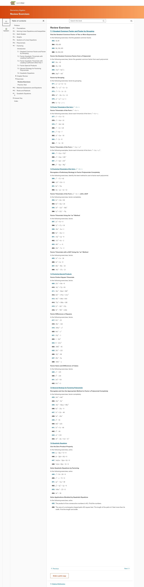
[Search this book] (85, 20)
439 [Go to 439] (53, 420)
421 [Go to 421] (53, 335)
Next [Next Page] (127, 568)
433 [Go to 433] (53, 397)
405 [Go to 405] (53, 258)
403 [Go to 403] (53, 244)
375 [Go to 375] (53, 99)
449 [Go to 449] (53, 474)
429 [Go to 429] (53, 372)
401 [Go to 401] (53, 237)
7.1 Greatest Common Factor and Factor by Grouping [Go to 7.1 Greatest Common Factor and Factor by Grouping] (72, 31)
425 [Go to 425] (53, 350)
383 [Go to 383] (53, 139)
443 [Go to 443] (53, 435)
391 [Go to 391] (53, 186)
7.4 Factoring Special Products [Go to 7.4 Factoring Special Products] (61, 274)
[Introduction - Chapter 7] (30, 48)
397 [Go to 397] (53, 221)
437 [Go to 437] (53, 412)
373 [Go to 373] (53, 91)
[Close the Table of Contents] (6, 22)
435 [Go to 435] (53, 405)
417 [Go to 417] (53, 320)
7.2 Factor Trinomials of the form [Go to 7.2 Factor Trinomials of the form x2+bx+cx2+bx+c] (65, 107)
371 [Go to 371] (53, 84)
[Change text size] (131, 20)
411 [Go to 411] (53, 291)
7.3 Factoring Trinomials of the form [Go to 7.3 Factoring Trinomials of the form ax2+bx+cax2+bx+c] (66, 169)
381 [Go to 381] (53, 132)
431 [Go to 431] (53, 379)
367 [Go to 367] (53, 62)
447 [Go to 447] (53, 460)
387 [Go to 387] (53, 161)
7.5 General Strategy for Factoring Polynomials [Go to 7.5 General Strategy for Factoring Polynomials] (66, 388)
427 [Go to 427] (53, 358)
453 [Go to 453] (53, 489)
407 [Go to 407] (53, 266)
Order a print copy (59, 576)
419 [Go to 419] (53, 328)
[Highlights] (6, 29)
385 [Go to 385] (53, 153)
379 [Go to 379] (53, 124)
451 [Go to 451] (53, 482)
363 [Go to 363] (53, 41)
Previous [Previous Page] (54, 568)
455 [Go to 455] (53, 503)
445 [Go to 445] (53, 453)
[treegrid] (28, 63)
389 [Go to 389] (53, 178)
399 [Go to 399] (53, 229)
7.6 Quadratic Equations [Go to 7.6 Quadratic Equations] (58, 443)
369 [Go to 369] (53, 70)
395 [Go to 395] (53, 207)
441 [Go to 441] (53, 427)
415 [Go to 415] (53, 306)
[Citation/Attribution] (90, 584)
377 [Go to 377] (53, 116)
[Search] (103, 20)
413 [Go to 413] (53, 298)
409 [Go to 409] (53, 283)
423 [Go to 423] (53, 343)
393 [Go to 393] (53, 200)
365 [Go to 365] (53, 48)
